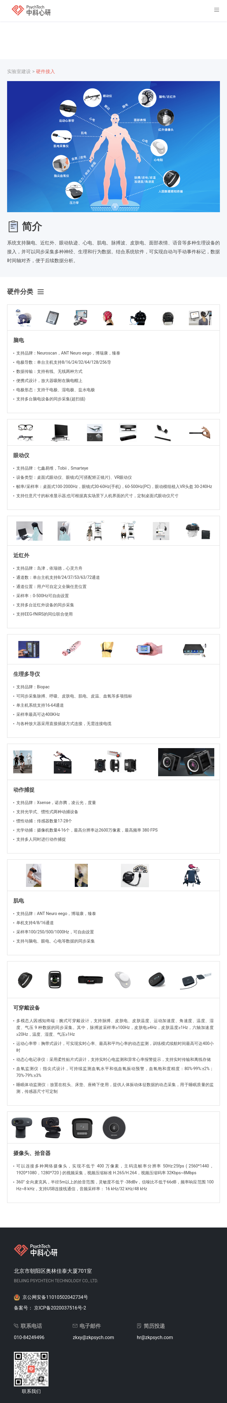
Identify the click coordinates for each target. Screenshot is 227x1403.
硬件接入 (45, 71)
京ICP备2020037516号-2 (60, 1308)
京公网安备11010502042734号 (55, 1297)
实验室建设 (19, 71)
